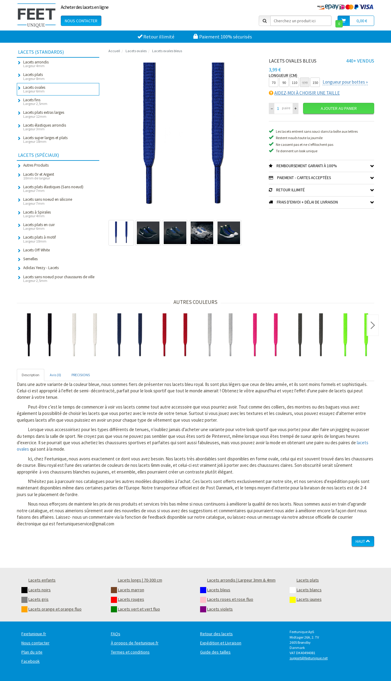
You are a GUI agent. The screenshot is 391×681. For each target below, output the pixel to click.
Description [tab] (30, 375)
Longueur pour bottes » (345, 82)
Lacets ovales (136, 51)
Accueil (114, 51)
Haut (363, 541)
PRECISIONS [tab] (80, 375)
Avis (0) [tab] (55, 375)
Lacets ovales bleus (167, 51)
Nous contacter (81, 20)
